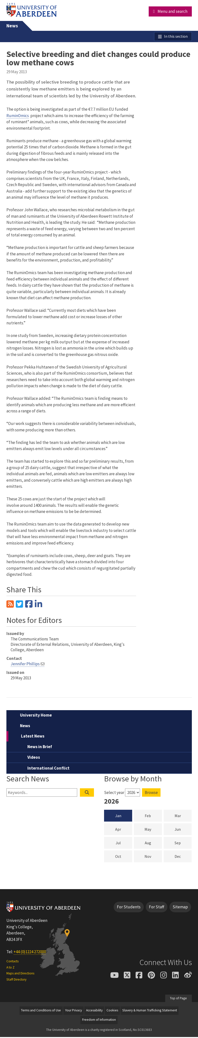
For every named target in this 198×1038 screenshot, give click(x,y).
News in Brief (39, 747)
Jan (118, 816)
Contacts (12, 962)
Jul (124, 843)
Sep (183, 843)
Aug (153, 843)
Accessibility (94, 1011)
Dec (183, 857)
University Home (36, 716)
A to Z (10, 968)
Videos (33, 758)
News (12, 26)
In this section (175, 37)
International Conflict (48, 769)
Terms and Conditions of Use (41, 1011)
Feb (153, 816)
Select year (114, 793)
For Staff (156, 908)
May (153, 830)
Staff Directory (16, 980)
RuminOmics (17, 116)
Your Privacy (73, 1011)
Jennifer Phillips (25, 665)
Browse (151, 793)
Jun (183, 830)
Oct (123, 857)
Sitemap (180, 908)
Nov (153, 857)
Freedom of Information (99, 1021)
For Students (129, 908)
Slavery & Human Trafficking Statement (149, 1011)
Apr (123, 830)
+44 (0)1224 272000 (30, 952)
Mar (183, 816)
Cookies (112, 1011)
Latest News (32, 737)
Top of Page (178, 999)
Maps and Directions (20, 974)
